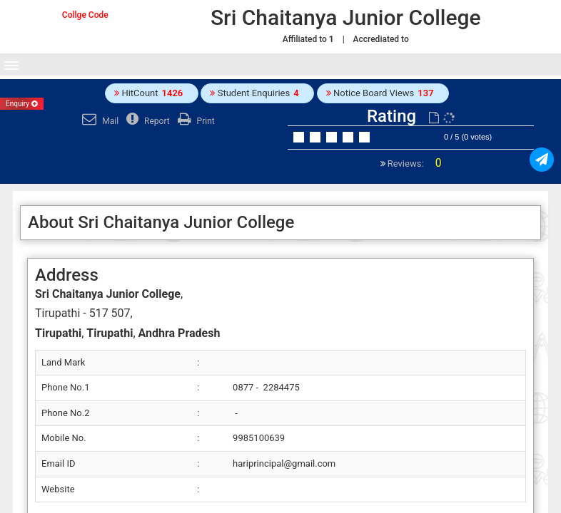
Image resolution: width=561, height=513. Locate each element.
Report (146, 121)
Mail (98, 121)
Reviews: (413, 163)
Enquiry (22, 104)
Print (194, 121)
